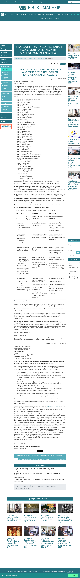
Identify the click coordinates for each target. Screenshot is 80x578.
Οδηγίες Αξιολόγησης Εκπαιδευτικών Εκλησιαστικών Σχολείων (34, 469)
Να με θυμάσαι (74, 256)
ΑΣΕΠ (42, 18)
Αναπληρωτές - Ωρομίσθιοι (5, 73)
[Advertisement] (40, 30)
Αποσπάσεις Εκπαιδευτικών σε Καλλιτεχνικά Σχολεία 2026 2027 (30, 518)
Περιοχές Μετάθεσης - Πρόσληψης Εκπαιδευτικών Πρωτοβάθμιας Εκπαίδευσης (39, 479)
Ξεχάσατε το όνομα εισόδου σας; (73, 271)
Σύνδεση (74, 259)
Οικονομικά (5, 99)
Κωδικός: (70, 250)
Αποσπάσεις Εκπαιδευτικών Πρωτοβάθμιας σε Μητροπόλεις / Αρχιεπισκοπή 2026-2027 (14, 542)
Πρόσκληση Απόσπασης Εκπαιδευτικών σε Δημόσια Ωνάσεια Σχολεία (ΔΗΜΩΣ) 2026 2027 (47, 542)
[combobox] (74, 2)
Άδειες (3, 96)
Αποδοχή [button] (73, 575)
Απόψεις (22, 2)
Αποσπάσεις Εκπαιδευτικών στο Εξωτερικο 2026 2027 (73, 56)
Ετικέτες (30, 571)
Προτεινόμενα (14, 2)
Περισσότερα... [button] (16, 575)
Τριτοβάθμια (65, 14)
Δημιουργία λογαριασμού (73, 277)
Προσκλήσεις (5, 106)
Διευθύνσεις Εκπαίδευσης (5, 110)
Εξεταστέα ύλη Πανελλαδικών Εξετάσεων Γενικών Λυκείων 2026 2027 (73, 101)
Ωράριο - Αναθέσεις (4, 89)
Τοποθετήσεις (5, 93)
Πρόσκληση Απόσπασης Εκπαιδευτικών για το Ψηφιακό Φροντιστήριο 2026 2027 (65, 542)
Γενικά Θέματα (5, 69)
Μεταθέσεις (5, 85)
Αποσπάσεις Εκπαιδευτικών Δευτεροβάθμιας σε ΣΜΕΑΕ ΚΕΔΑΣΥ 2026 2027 (65, 518)
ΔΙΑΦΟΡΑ (56, 18)
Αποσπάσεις (5, 82)
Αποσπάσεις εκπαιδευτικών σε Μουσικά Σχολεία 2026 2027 (47, 518)
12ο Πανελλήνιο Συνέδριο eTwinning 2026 (73, 141)
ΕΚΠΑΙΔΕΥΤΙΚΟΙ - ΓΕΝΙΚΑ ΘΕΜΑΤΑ (37, 58)
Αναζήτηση (24, 571)
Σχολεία (23, 14)
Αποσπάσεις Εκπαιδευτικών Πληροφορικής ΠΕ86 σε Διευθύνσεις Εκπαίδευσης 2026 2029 (31, 542)
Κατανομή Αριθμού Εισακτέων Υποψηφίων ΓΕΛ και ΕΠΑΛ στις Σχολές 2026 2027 (73, 77)
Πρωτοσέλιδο (5, 2)
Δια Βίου (57, 14)
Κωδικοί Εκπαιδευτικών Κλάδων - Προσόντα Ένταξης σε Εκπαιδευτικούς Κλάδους (37, 474)
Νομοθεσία (48, 18)
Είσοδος (35, 571)
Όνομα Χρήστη (72, 245)
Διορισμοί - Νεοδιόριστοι (5, 78)
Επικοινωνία (30, 2)
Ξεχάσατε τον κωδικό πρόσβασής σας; (73, 265)
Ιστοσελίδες (39, 2)
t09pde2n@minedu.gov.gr (53, 406)
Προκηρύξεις (5, 103)
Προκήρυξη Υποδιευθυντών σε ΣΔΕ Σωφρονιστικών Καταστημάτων (14, 518)
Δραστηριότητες (32, 14)
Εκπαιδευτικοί (75, 14)
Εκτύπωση (63, 64)
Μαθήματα (41, 14)
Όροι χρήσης (17, 571)
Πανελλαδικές (50, 14)
